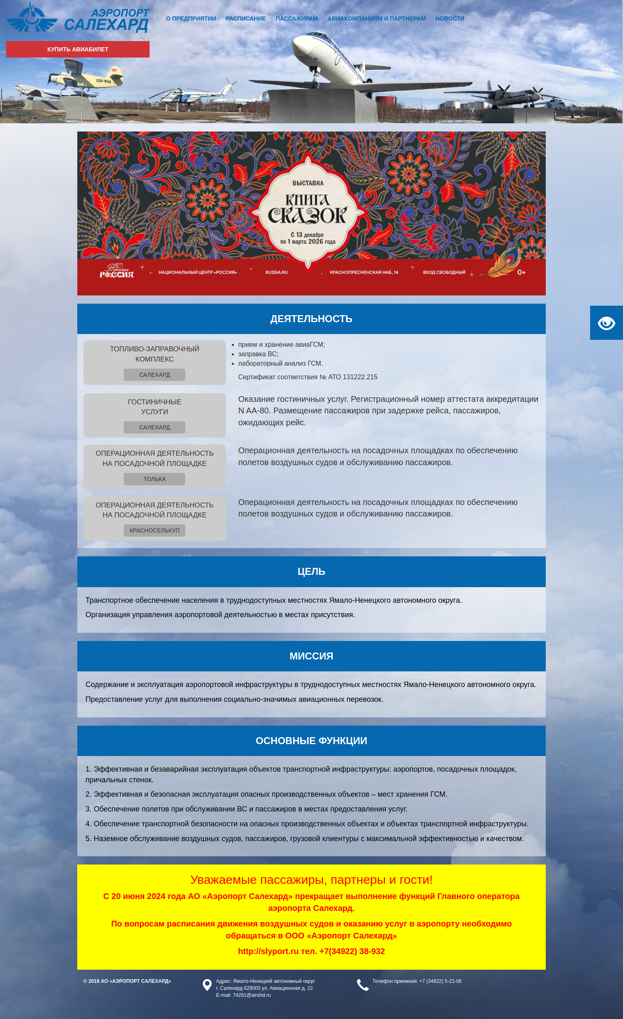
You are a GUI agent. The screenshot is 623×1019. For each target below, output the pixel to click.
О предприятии (191, 18)
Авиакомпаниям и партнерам (377, 18)
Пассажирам (297, 18)
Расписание (246, 18)
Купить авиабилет (77, 49)
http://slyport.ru (268, 951)
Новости (450, 18)
